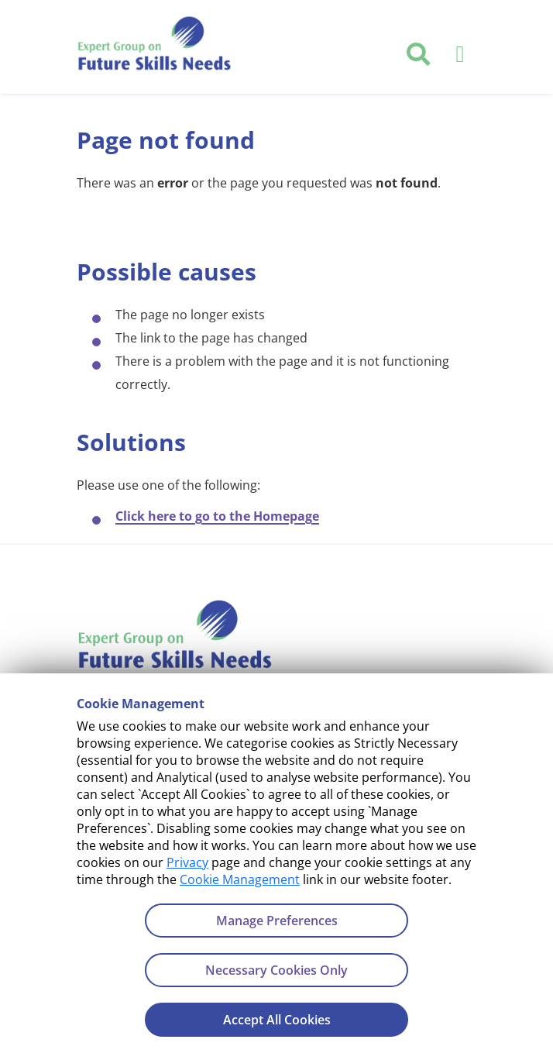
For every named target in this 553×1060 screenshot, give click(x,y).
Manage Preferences (277, 920)
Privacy (187, 862)
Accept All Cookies (277, 1019)
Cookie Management (240, 879)
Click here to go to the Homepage (217, 516)
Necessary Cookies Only (276, 970)
